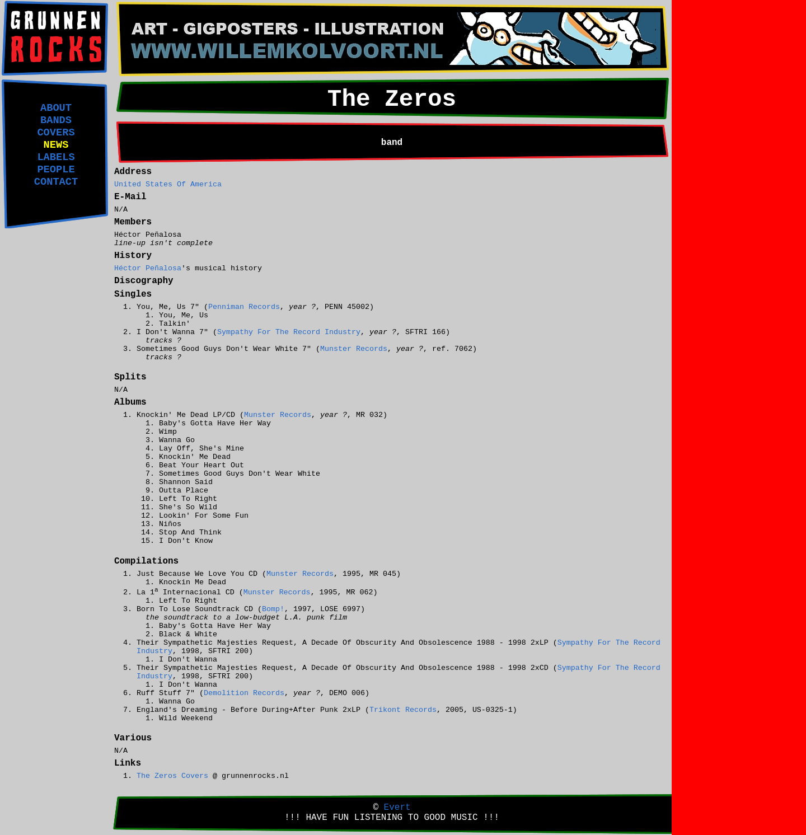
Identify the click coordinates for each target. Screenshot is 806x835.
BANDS (56, 120)
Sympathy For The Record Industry (288, 332)
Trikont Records (403, 710)
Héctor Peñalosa (147, 268)
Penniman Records (244, 307)
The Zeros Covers (172, 776)
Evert (397, 808)
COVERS (55, 132)
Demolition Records (244, 693)
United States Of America (168, 184)
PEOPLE (55, 169)
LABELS (55, 157)
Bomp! (273, 609)
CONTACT (56, 182)
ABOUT (56, 108)
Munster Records (353, 349)
